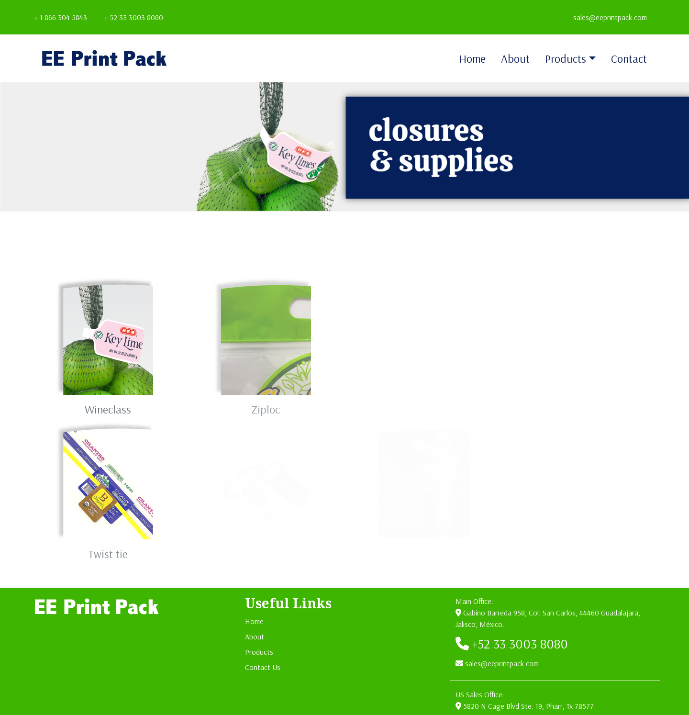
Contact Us (262, 667)
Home (472, 58)
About (515, 58)
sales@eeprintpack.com (610, 17)
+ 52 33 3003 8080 (133, 17)
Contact (629, 58)
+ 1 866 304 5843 (60, 17)
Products (565, 58)
